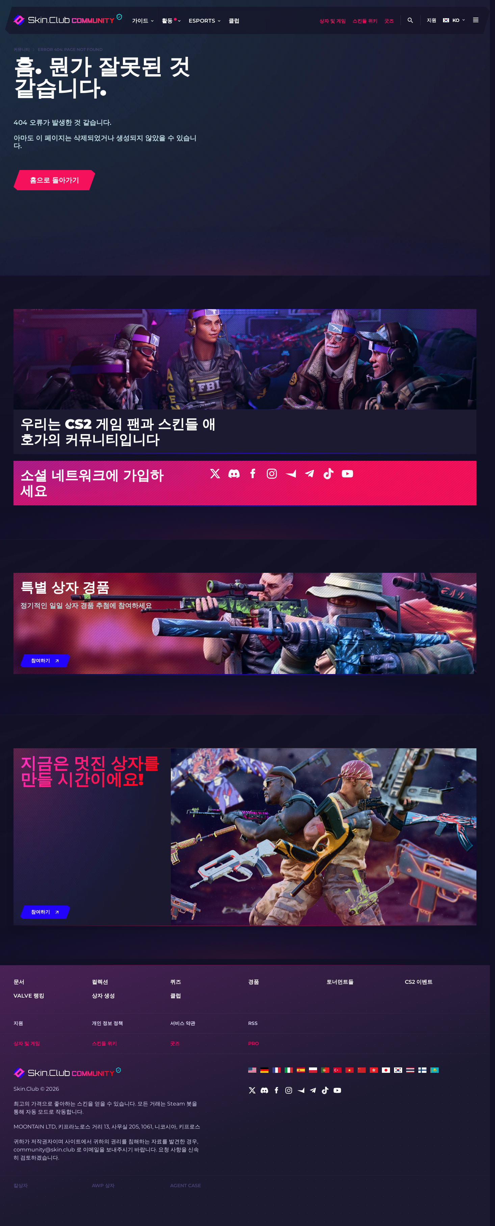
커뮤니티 (22, 49)
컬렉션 (100, 982)
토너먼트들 (340, 982)
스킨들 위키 (365, 21)
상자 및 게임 (332, 21)
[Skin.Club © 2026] (67, 1072)
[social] (252, 1090)
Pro (253, 1043)
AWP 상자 (103, 1185)
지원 (431, 20)
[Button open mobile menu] (475, 20)
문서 (19, 982)
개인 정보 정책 (107, 1023)
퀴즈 (175, 982)
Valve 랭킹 (29, 996)
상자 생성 (103, 996)
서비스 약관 (182, 1023)
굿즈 (389, 21)
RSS (253, 1023)
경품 (253, 982)
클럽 (234, 21)
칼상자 (21, 1185)
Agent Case (185, 1185)
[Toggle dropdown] (152, 21)
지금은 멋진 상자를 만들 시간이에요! (89, 771)
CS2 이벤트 (419, 982)
